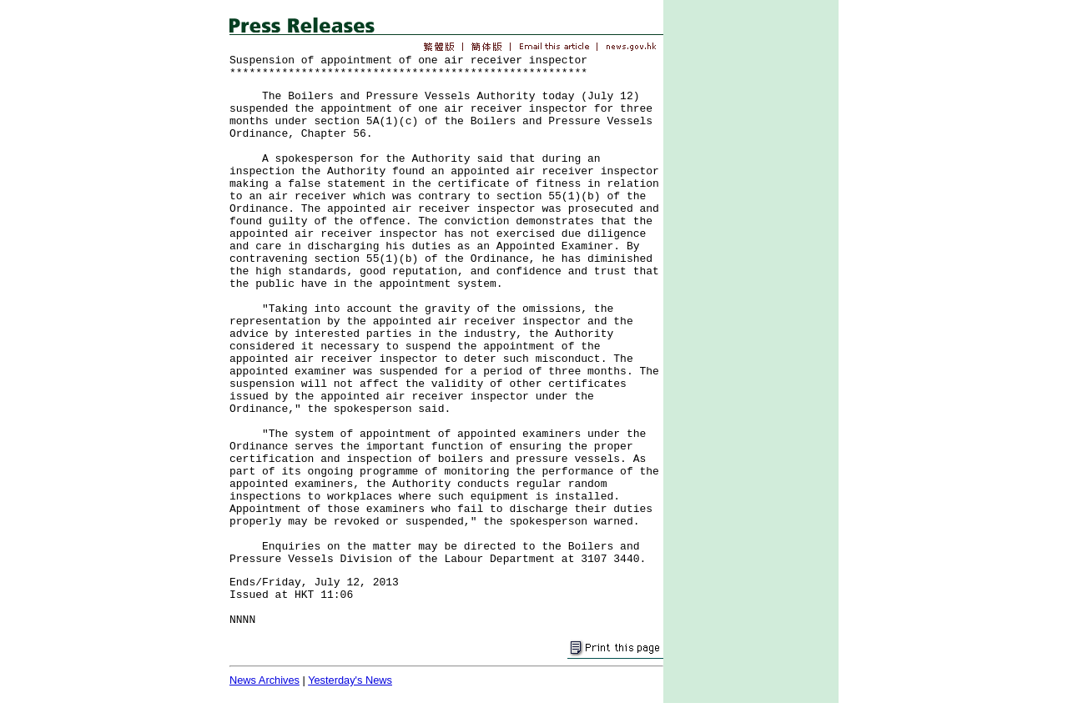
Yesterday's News (350, 680)
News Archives (264, 680)
